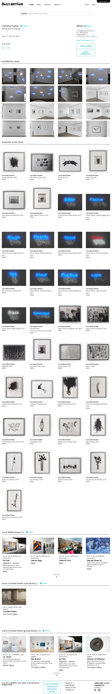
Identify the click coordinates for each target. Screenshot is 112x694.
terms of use (70, 687)
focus (87, 5)
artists (38, 5)
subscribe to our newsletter (101, 684)
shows (31, 5)
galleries (57, 5)
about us (68, 683)
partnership (69, 685)
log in (103, 1)
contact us (69, 689)
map (94, 36)
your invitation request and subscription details (51, 688)
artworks (47, 5)
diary (93, 5)
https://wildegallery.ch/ (85, 40)
